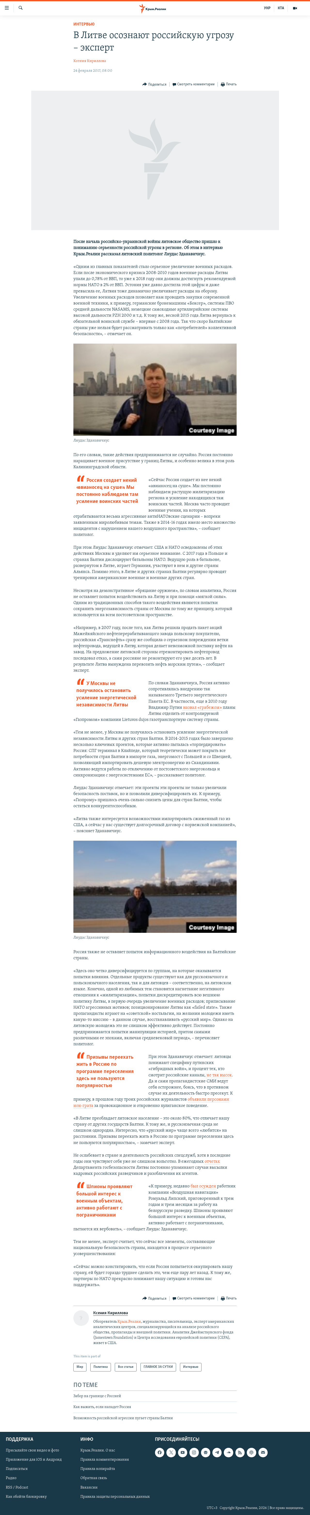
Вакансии (89, 1488)
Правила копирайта (97, 1469)
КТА (281, 8)
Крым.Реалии (129, 1322)
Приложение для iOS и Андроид (34, 1460)
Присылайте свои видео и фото (32, 1450)
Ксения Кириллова (89, 61)
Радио (11, 1478)
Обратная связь (93, 1478)
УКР (267, 8)
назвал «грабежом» (202, 707)
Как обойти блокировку (26, 1497)
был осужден (203, 1186)
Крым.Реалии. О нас (97, 1450)
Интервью (83, 24)
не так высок (219, 1075)
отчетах (212, 1161)
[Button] (154, 84)
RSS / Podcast (17, 1488)
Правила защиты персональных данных (115, 1497)
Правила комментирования (104, 1460)
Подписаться (17, 1469)
